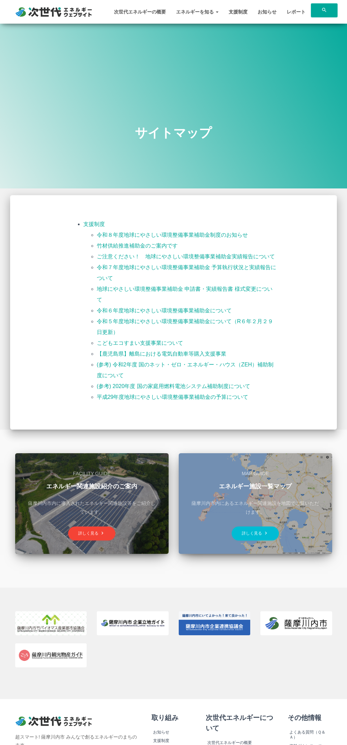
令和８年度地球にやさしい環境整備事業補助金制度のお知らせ (172, 235)
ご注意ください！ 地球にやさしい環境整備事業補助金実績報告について (186, 256)
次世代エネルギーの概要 (140, 12)
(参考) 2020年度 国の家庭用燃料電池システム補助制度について (173, 386)
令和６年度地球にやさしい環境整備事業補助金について (164, 310)
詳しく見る (91, 533)
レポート (296, 12)
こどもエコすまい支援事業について (140, 343)
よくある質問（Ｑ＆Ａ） (307, 735)
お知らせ (267, 12)
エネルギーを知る (197, 12)
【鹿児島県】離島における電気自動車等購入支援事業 (161, 354)
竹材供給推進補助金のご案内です (137, 246)
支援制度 (238, 12)
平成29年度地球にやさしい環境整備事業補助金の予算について (173, 397)
